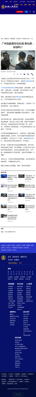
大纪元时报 (19, 379)
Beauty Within (26, 324)
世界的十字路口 (21, 303)
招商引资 (13, 88)
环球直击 (18, 38)
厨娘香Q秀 (26, 329)
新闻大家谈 (20, 286)
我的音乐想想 (26, 335)
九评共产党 (18, 350)
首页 (2, 38)
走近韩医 (12, 324)
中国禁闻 (10, 290)
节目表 (10, 260)
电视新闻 (12, 38)
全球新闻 (10, 286)
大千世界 (25, 327)
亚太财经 (10, 307)
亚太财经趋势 (11, 305)
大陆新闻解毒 (20, 307)
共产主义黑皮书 (19, 359)
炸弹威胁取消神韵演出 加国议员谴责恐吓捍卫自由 (12, 217)
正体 (21, 1)
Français (26, 247)
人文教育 (29, 284)
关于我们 (11, 374)
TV (26, 11)
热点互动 (19, 288)
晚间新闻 (10, 292)
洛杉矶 (18, 245)
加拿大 (14, 245)
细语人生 (19, 309)
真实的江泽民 (18, 352)
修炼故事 (17, 365)
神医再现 (12, 322)
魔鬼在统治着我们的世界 (21, 348)
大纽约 (9, 245)
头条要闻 (10, 277)
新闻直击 (10, 294)
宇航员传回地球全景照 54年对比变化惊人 (30, 207)
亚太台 (8, 247)
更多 (16, 383)
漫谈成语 (28, 294)
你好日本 (25, 316)
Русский (3, 250)
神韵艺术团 (11, 379)
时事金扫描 (20, 290)
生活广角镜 (26, 314)
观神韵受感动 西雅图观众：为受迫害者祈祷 (12, 177)
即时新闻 (22, 277)
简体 (24, 1)
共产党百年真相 (19, 344)
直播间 (16, 260)
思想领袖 (19, 294)
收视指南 (17, 374)
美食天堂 (25, 320)
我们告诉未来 (18, 340)
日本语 (9, 250)
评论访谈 (20, 284)
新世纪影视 (10, 383)
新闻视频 (11, 284)
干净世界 (26, 379)
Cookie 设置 (18, 394)
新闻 (9, 269)
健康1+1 (12, 314)
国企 (25, 81)
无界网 (3, 383)
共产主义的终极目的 (20, 346)
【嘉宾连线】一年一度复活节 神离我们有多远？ (30, 177)
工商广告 (17, 367)
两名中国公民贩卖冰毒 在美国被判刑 (12, 187)
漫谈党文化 (18, 363)
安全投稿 (4, 376)
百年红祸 (17, 354)
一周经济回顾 (11, 301)
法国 (32, 245)
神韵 (6, 1)
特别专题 (18, 337)
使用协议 (30, 374)
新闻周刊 (10, 297)
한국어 (14, 250)
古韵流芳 (28, 290)
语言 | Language (31, 1)
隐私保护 (24, 374)
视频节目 (6, 38)
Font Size (28, 74)
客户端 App (24, 376)
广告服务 (10, 376)
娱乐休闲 (26, 312)
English (20, 247)
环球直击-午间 (26, 38)
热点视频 (16, 277)
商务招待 (30, 81)
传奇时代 (17, 342)
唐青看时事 (20, 301)
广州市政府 (4, 88)
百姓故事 (17, 361)
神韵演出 (21, 279)
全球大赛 (27, 279)
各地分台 (16, 1)
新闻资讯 (15, 257)
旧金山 (3, 247)
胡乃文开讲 (13, 318)
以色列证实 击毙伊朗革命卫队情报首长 (12, 207)
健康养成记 (13, 320)
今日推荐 (29, 277)
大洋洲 (23, 245)
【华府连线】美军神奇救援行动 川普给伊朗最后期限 (30, 196)
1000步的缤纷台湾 (27, 332)
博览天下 (10, 279)
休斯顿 (28, 245)
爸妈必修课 (29, 297)
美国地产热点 (29, 301)
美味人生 (25, 322)
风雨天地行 (18, 357)
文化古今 (28, 299)
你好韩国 (25, 318)
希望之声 (4, 381)
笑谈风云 (28, 288)
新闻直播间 (20, 11)
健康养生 (13, 312)
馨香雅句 (28, 292)
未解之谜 (28, 286)
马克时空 (19, 305)
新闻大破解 (20, 297)
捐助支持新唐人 (13, 263)
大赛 (10, 1)
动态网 (26, 381)
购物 (20, 263)
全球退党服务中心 (13, 381)
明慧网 (21, 381)
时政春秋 (19, 292)
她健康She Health (14, 316)
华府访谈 (10, 299)
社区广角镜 (11, 303)
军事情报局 (20, 299)
